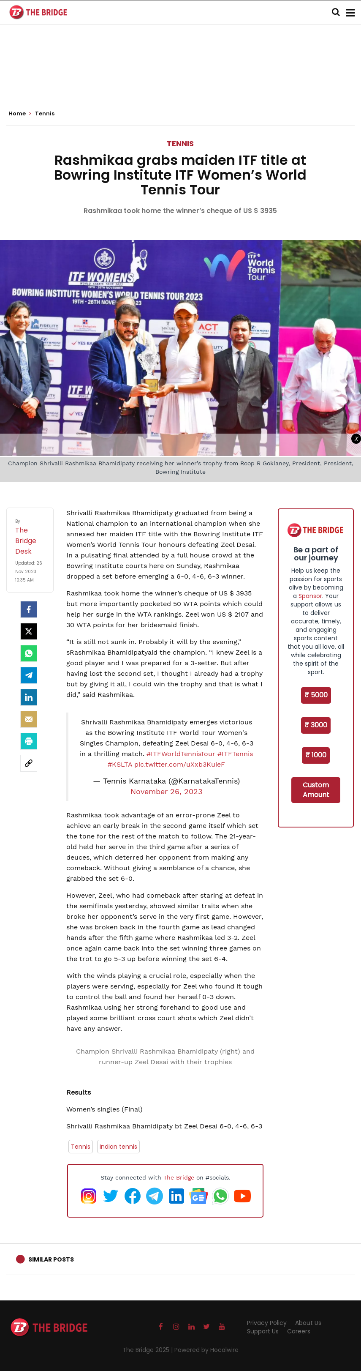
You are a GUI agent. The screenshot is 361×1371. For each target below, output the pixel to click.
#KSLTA (120, 764)
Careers (298, 1331)
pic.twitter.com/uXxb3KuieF (179, 764)
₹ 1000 (315, 755)
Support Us (263, 1331)
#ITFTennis (235, 754)
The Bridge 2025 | (148, 1350)
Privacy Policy (267, 1323)
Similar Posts (51, 1259)
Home (19, 113)
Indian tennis (118, 1146)
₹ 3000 (315, 725)
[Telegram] (28, 675)
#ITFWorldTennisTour (181, 754)
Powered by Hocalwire (206, 1350)
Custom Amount (316, 790)
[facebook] (28, 609)
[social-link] (28, 763)
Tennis (180, 143)
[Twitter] (28, 631)
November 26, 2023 (166, 791)
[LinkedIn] (28, 697)
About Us (308, 1323)
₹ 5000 (316, 695)
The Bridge (178, 1177)
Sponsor (310, 596)
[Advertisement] (180, 76)
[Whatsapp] (28, 653)
